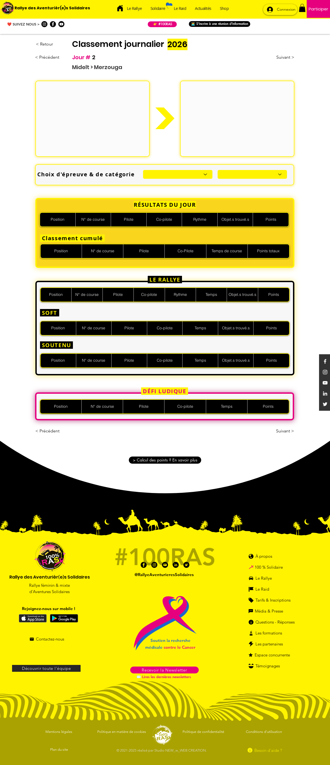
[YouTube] (325, 383)
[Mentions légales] (59, 732)
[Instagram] (44, 24)
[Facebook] (53, 24)
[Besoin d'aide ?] (264, 750)
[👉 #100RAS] (162, 24)
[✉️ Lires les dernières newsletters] (164, 676)
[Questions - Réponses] (274, 622)
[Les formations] (268, 633)
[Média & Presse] (268, 611)
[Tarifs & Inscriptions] (272, 600)
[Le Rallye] (266, 578)
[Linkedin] (325, 393)
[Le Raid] (266, 589)
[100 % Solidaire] (274, 567)
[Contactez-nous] (46, 639)
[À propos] (263, 556)
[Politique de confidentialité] (204, 732)
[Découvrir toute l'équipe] (46, 668)
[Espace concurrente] (272, 655)
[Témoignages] (270, 666)
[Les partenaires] (270, 644)
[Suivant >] (280, 57)
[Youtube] (61, 24)
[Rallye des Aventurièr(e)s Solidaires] (52, 8)
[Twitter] (325, 404)
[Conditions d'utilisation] (264, 732)
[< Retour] (54, 44)
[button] (302, 8)
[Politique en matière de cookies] (122, 732)
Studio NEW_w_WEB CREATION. (180, 750)
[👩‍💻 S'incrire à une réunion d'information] (219, 24)
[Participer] (318, 9)
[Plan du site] (59, 749)
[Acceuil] (120, 8)
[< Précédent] (48, 57)
